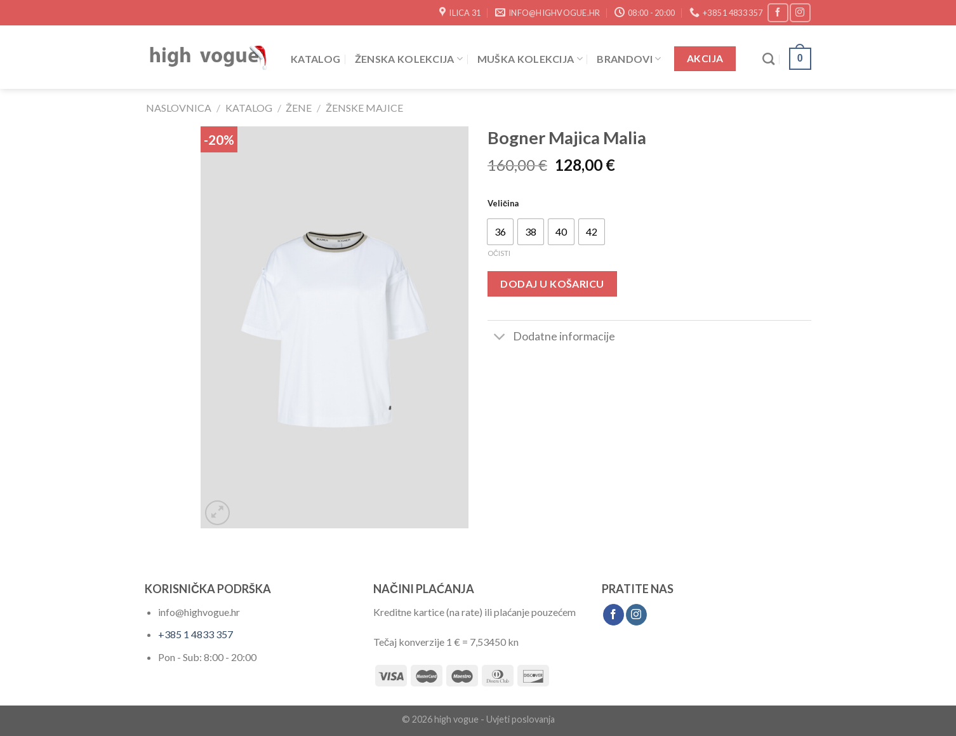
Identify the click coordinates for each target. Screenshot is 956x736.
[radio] (500, 231)
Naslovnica (178, 108)
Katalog (315, 59)
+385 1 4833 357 (195, 634)
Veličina (503, 203)
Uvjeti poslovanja (520, 719)
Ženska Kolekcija (409, 59)
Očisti (499, 253)
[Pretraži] (768, 58)
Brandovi (629, 59)
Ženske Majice (364, 108)
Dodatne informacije (551, 337)
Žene (299, 108)
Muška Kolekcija (530, 59)
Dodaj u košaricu (552, 284)
